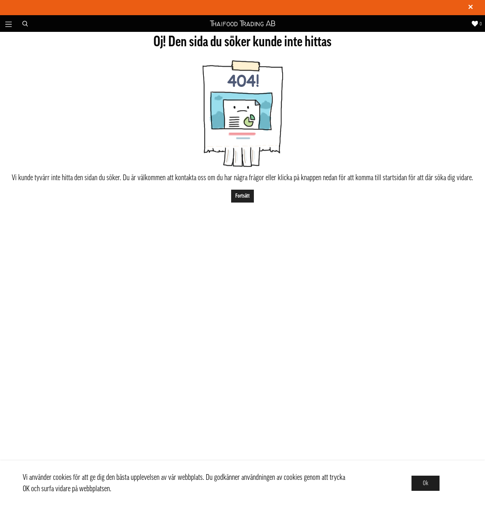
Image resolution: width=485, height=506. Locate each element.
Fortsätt (242, 196)
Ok (425, 483)
